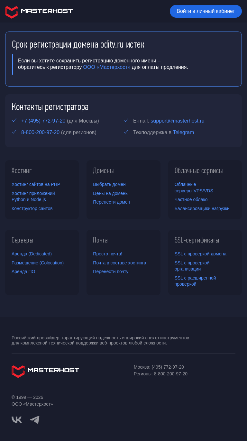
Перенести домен (111, 202)
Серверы (23, 239)
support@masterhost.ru (177, 121)
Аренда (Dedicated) (32, 253)
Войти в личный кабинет (206, 11)
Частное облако (191, 199)
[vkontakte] (17, 419)
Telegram (183, 132)
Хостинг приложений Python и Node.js (33, 196)
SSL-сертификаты (197, 239)
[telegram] (35, 419)
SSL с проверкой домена (200, 253)
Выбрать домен (109, 184)
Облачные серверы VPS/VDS (194, 187)
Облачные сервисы (199, 170)
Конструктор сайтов (32, 208)
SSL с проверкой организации (192, 266)
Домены (103, 170)
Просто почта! (107, 253)
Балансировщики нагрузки (202, 208)
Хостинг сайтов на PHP (36, 184)
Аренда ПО (23, 271)
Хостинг (22, 170)
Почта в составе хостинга (119, 262)
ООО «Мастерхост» (107, 67)
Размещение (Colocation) (38, 262)
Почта (100, 239)
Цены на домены (110, 193)
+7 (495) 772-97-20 (43, 121)
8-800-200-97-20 (40, 132)
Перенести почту (110, 271)
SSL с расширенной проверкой (195, 281)
